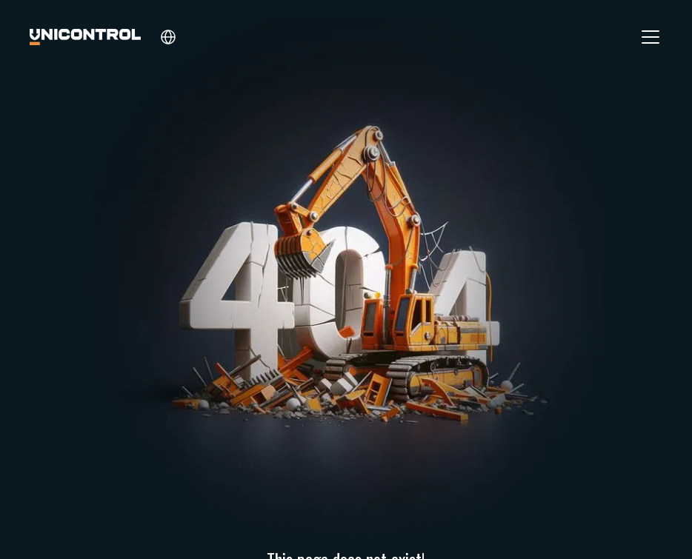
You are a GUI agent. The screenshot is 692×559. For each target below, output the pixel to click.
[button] (168, 37)
